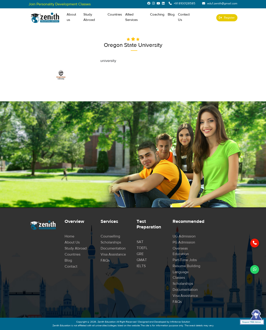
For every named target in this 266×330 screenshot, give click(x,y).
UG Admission (184, 236)
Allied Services (131, 17)
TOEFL (142, 248)
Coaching (157, 14)
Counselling (110, 236)
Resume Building (186, 266)
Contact (71, 266)
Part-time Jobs (185, 260)
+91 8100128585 (184, 3)
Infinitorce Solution (180, 322)
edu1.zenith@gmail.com (222, 3)
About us (71, 17)
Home (69, 236)
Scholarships (111, 242)
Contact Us (184, 17)
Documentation (113, 248)
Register (227, 17)
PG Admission (184, 242)
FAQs (105, 260)
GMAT (142, 260)
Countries (115, 14)
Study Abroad (93, 17)
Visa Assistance (113, 254)
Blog (171, 14)
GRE (140, 254)
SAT (140, 242)
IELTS (141, 266)
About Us (72, 242)
